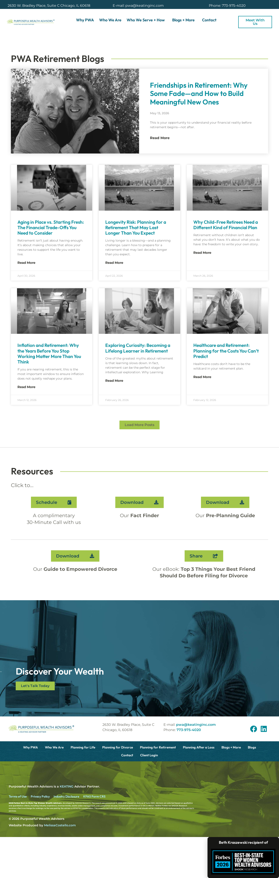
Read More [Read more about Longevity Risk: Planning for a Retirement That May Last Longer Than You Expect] (114, 263)
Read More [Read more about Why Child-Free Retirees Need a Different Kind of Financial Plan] (202, 253)
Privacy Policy (40, 796)
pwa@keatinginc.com (196, 725)
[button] (139, 425)
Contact (209, 19)
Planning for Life (83, 747)
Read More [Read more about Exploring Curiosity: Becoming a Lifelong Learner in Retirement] (114, 380)
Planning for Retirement (158, 747)
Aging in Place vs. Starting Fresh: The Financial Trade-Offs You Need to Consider (50, 227)
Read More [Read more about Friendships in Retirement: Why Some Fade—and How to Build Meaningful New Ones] (160, 138)
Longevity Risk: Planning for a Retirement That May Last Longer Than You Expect (135, 227)
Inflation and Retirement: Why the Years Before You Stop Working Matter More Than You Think (49, 353)
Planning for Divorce (117, 747)
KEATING (66, 786)
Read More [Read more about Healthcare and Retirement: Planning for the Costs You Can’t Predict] (202, 377)
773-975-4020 (189, 730)
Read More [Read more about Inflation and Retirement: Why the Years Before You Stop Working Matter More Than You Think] (26, 387)
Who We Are (110, 19)
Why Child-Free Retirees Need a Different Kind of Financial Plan (225, 224)
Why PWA (85, 19)
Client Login (149, 755)
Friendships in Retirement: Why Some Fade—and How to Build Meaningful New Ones (199, 93)
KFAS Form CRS (94, 796)
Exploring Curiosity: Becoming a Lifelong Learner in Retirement (137, 347)
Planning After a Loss (198, 747)
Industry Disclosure (66, 796)
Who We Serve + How (147, 19)
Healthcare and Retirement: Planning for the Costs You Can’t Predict (226, 350)
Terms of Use (18, 796)
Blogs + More (184, 19)
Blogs (252, 747)
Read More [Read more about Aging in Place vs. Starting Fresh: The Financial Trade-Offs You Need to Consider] (26, 263)
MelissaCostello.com (60, 825)
